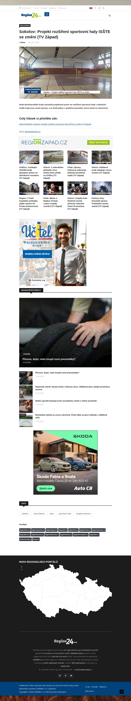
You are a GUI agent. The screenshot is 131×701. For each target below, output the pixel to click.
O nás (36, 8)
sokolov (25, 513)
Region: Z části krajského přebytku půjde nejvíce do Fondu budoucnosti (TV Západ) (28, 203)
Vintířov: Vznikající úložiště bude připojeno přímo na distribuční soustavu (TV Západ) (29, 172)
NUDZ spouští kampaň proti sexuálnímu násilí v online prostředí (66, 401)
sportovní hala (65, 513)
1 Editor (22, 42)
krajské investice (83, 513)
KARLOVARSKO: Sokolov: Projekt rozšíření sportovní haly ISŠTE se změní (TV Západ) (55, 124)
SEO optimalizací (78, 663)
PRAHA (21, 401)
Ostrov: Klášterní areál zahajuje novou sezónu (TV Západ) (102, 170)
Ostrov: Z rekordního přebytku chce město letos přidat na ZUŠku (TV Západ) (53, 172)
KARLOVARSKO (25, 25)
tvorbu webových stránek (53, 663)
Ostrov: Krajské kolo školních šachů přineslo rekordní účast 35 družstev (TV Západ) (77, 203)
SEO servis (62, 8)
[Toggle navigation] (46, 14)
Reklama (52, 8)
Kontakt (44, 8)
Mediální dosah (77, 653)
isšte (52, 513)
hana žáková (39, 513)
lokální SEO (65, 666)
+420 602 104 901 (48, 670)
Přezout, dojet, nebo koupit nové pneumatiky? (49, 359)
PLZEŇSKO (22, 386)
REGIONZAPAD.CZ (33, 131)
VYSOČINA (26, 354)
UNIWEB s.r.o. (38, 660)
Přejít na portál (98, 142)
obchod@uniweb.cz (84, 670)
